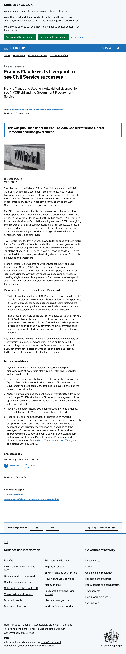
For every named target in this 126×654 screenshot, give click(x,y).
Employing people (54, 566)
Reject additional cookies (53, 37)
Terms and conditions (15, 628)
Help (6, 624)
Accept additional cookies (20, 37)
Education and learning (57, 560)
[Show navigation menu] (107, 48)
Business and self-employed (19, 576)
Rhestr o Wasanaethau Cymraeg (47, 628)
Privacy (16, 624)
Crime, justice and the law (18, 594)
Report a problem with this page (101, 527)
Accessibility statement (47, 624)
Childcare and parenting (17, 582)
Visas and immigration (57, 600)
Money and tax (53, 584)
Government (19, 55)
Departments (92, 560)
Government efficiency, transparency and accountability (31, 499)
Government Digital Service (19, 632)
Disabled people (13, 600)
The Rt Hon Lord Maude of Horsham (46, 109)
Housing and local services (59, 578)
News (88, 566)
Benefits (8, 560)
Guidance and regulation (98, 572)
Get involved (92, 603)
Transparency (92, 590)
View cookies (78, 37)
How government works (98, 596)
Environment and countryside (61, 572)
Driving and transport (16, 606)
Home (7, 55)
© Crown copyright (111, 645)
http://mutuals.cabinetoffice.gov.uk (58, 440)
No (55, 527)
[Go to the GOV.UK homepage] (15, 47)
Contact (67, 624)
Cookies (27, 624)
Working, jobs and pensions (60, 606)
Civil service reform (59, 55)
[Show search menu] (118, 48)
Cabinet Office (17, 109)
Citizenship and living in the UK (21, 588)
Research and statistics (98, 578)
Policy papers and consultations (103, 584)
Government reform (37, 55)
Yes (39, 527)
